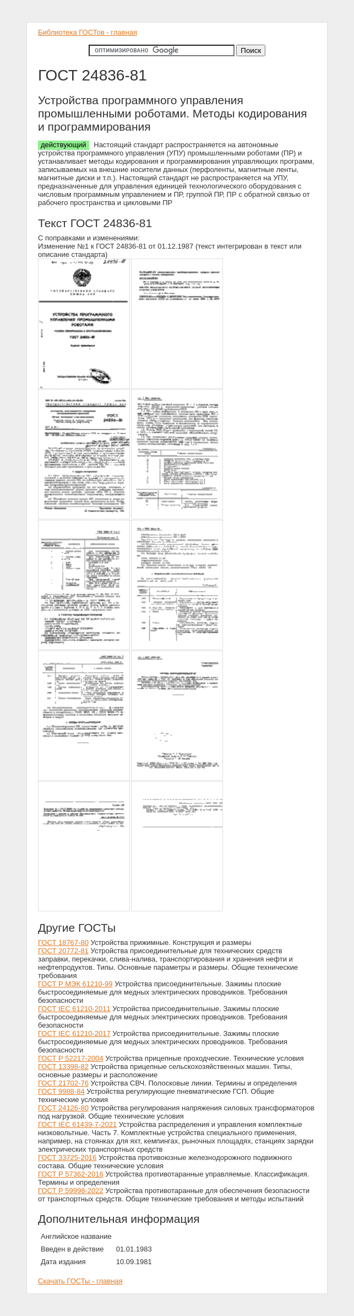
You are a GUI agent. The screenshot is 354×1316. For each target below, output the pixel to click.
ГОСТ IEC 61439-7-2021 (77, 1124)
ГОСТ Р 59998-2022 (71, 1190)
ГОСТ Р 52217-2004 (71, 1058)
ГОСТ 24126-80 (63, 1108)
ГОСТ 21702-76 (63, 1083)
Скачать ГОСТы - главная (80, 1281)
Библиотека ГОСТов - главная (87, 32)
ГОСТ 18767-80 (63, 942)
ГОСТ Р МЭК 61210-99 (75, 984)
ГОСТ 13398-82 (63, 1066)
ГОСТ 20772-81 (63, 951)
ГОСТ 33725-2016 (67, 1157)
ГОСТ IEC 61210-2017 (74, 1033)
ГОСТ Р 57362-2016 (71, 1174)
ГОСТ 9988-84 (61, 1091)
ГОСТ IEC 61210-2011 (74, 1009)
